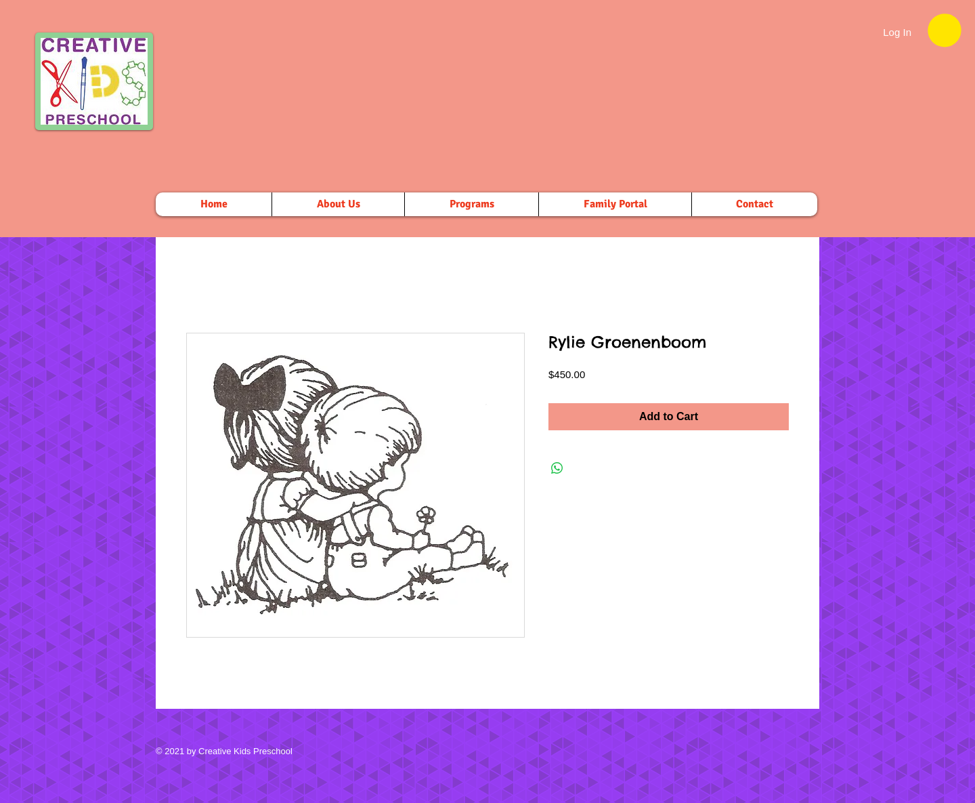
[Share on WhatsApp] (557, 468)
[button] (944, 30)
